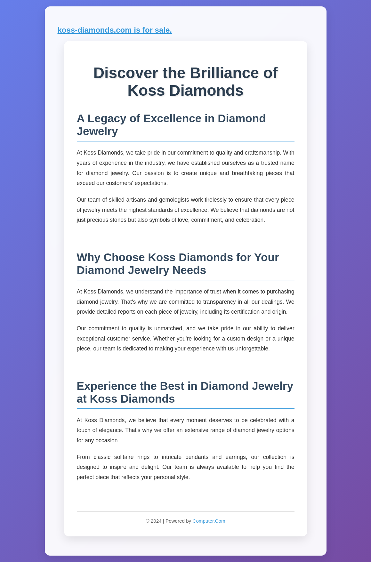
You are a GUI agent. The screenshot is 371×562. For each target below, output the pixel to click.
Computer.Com (208, 521)
